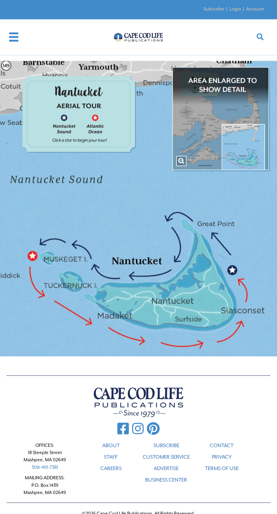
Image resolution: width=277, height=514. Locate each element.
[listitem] (62, 122)
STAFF (111, 457)
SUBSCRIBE (166, 445)
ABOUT (111, 445)
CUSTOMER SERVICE (166, 457)
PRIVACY (222, 457)
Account (255, 8)
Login (235, 8)
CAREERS (111, 468)
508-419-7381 (45, 467)
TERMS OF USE (222, 468)
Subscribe (214, 8)
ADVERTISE (166, 468)
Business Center (166, 480)
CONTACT (221, 445)
